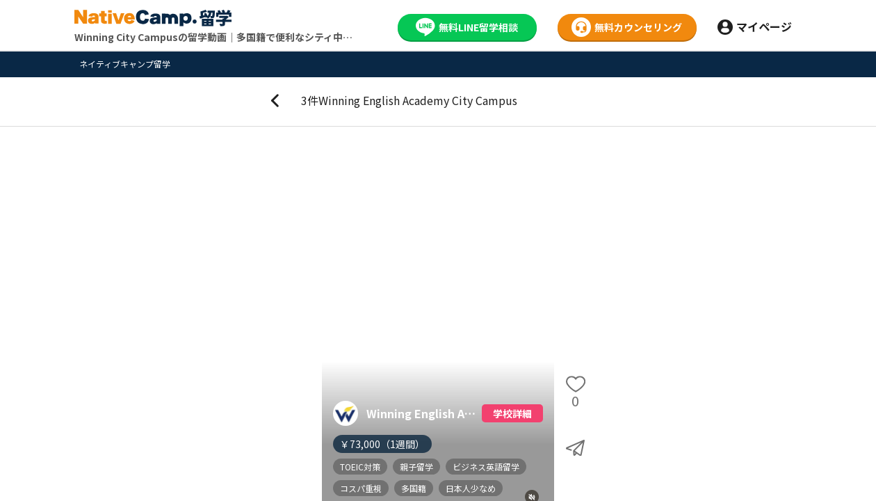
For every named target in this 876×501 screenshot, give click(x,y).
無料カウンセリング (626, 27)
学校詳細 (512, 413)
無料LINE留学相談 (467, 27)
